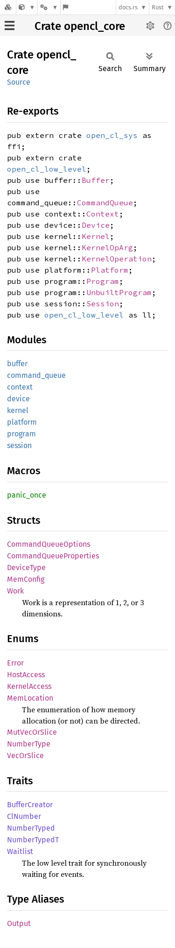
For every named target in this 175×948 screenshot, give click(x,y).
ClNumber (24, 816)
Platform (109, 270)
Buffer (96, 180)
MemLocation (30, 698)
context (20, 387)
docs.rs (128, 7)
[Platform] (49, 7)
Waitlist (20, 851)
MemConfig (25, 579)
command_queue (36, 375)
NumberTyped (31, 828)
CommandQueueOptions (48, 544)
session (19, 445)
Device (96, 225)
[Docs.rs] (8, 7)
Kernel (96, 236)
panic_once (26, 495)
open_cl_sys (112, 135)
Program (102, 281)
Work (15, 590)
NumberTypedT (33, 839)
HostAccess (26, 674)
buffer (17, 363)
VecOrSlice (25, 755)
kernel (17, 410)
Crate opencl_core (80, 26)
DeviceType (26, 567)
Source (18, 82)
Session (102, 303)
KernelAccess (29, 686)
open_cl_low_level (46, 169)
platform (22, 422)
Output (19, 923)
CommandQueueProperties (53, 555)
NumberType (28, 743)
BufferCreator (30, 804)
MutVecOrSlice (32, 732)
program (21, 433)
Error (15, 663)
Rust (158, 7)
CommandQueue (105, 202)
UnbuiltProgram (119, 292)
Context (102, 213)
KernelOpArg (107, 247)
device (18, 398)
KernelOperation (117, 258)
